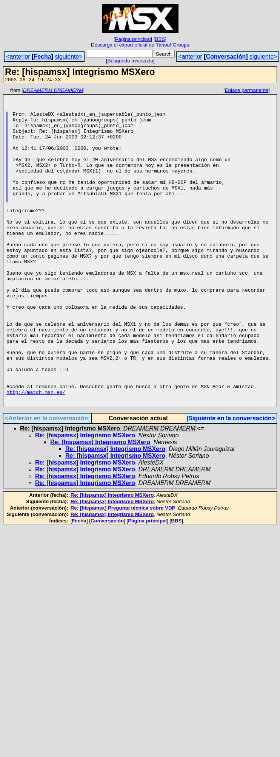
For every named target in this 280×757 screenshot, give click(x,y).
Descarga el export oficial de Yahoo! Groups (140, 45)
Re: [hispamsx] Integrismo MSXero (85, 499)
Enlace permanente (247, 91)
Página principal (133, 39)
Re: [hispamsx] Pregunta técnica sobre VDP (123, 571)
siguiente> (68, 56)
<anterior (18, 56)
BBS (160, 39)
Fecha (42, 56)
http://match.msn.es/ (35, 453)
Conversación (226, 56)
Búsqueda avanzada (131, 61)
